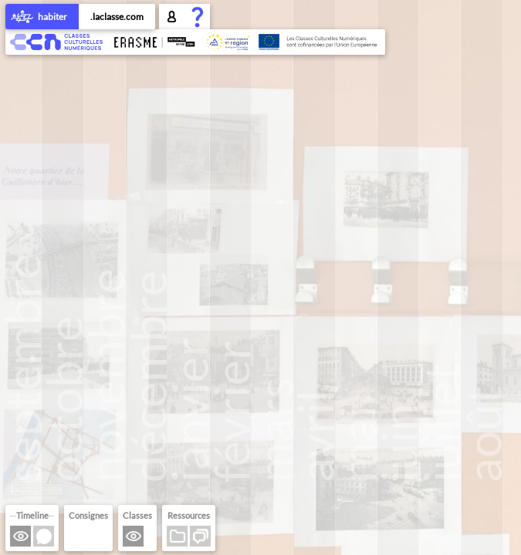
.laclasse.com (117, 16)
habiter (42, 17)
